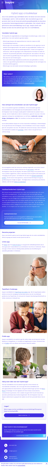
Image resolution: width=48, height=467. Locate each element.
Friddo (7, 343)
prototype (20, 129)
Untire (5, 244)
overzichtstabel (29, 83)
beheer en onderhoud (20, 181)
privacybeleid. (21, 465)
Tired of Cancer (16, 244)
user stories (30, 169)
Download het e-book (31, 435)
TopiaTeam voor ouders (21, 292)
